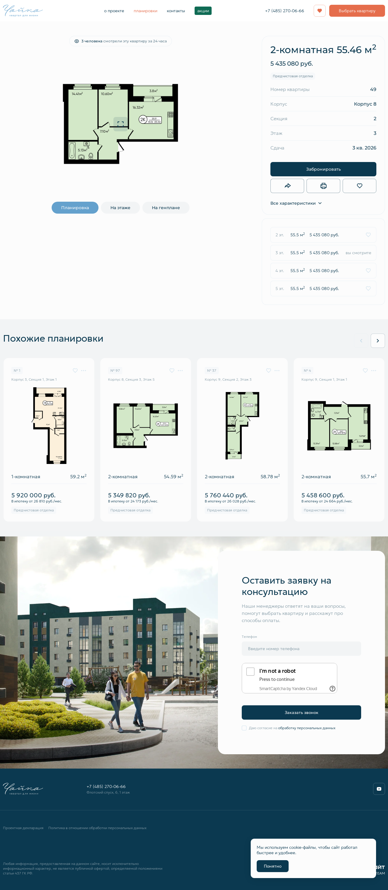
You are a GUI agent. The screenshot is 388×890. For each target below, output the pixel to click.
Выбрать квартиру (357, 10)
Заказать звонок (301, 712)
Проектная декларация (23, 828)
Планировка (75, 207)
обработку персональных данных (306, 728)
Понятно (272, 866)
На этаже (120, 207)
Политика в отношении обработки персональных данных (97, 828)
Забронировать (323, 169)
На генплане (166, 207)
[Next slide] (378, 341)
